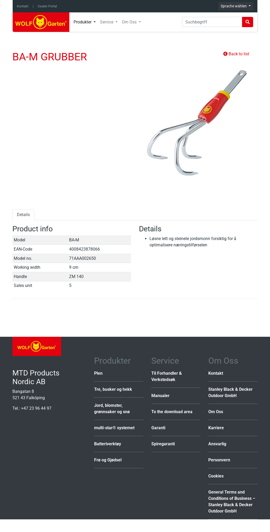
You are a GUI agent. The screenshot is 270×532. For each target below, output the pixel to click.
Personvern (219, 459)
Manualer (160, 395)
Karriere (216, 427)
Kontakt (22, 6)
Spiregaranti (163, 443)
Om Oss (215, 411)
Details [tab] (23, 214)
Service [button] (107, 22)
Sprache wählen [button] (234, 6)
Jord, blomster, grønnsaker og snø (112, 408)
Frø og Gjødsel (108, 459)
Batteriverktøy (107, 443)
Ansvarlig (217, 443)
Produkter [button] (83, 22)
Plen (98, 373)
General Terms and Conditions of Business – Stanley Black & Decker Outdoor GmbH (231, 502)
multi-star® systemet (114, 427)
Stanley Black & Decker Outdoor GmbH (230, 392)
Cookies (216, 476)
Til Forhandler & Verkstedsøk (166, 376)
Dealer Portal (47, 6)
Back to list (236, 53)
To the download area (171, 411)
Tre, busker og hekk (113, 389)
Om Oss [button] (130, 22)
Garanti (158, 427)
